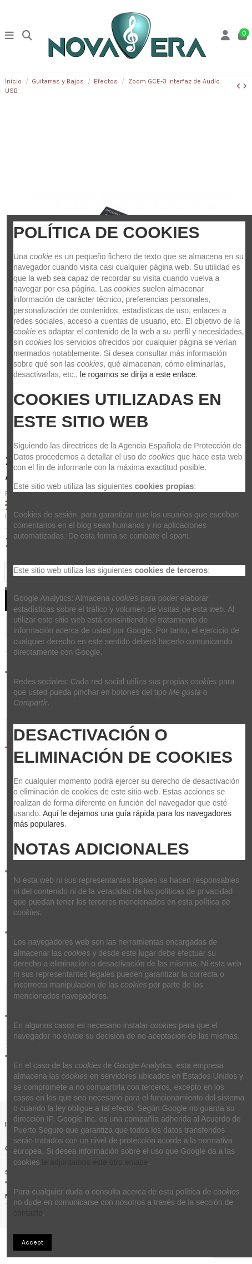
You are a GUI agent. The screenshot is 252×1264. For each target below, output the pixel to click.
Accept (32, 1242)
